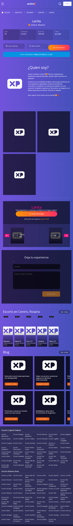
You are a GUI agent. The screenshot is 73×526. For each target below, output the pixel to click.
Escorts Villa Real (18, 457)
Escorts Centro (17, 468)
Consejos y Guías (11, 376)
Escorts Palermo (65, 440)
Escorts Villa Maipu (17, 495)
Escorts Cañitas (30, 431)
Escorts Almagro (18, 427)
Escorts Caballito (18, 431)
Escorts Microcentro (17, 441)
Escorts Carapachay (52, 477)
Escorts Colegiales (63, 432)
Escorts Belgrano (65, 427)
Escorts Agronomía (5, 427)
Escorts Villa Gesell (64, 473)
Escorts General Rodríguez (18, 499)
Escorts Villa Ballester (5, 495)
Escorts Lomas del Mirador (53, 499)
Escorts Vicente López (53, 490)
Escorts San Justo (54, 503)
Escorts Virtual (53, 457)
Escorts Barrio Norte (53, 427)
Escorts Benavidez (28, 477)
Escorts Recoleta (65, 444)
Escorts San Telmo (52, 449)
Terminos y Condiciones (45, 521)
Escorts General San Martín (30, 482)
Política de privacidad (27, 521)
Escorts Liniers (64, 435)
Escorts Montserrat (40, 441)
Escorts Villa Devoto (40, 454)
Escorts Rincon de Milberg (65, 486)
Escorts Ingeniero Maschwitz (42, 482)
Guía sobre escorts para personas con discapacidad (19, 369)
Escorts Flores (17, 435)
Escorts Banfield (30, 507)
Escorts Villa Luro (54, 453)
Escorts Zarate (29, 494)
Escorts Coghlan (54, 431)
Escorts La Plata (7, 468)
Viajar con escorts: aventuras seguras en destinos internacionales (52, 369)
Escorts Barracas (42, 427)
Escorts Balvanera (28, 427)
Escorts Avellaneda (16, 508)
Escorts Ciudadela (7, 498)
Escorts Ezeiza (64, 507)
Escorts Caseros (54, 494)
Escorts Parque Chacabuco (18, 445)
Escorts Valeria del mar (29, 473)
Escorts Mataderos (5, 441)
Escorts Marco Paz (64, 499)
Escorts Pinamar (7, 472)
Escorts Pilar (52, 485)
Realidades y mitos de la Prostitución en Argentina (51, 404)
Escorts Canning (54, 507)
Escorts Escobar (6, 481)
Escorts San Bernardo (40, 473)
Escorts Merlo (6, 503)
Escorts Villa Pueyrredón (5, 458)
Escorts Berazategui (40, 508)
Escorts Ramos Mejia (41, 504)
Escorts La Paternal (52, 436)
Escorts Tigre (41, 490)
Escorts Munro (17, 485)
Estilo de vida (44, 411)
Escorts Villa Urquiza (40, 458)
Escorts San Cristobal (28, 449)
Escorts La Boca (42, 435)
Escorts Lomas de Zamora (18, 512)
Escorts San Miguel (28, 490)
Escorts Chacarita (42, 431)
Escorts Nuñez (53, 440)
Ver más (64, 308)
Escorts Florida (17, 481)
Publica (67, 4)
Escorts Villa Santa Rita (28, 458)
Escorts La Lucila (54, 481)
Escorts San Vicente (52, 512)
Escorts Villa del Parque (30, 454)
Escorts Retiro (6, 449)
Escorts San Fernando (5, 490)
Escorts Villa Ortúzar (64, 454)
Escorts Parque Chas (29, 445)
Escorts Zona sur (65, 503)
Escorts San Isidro (18, 490)
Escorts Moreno (18, 503)
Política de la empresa (11, 521)
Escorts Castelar (65, 494)
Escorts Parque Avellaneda (6, 445)
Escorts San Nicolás (40, 449)
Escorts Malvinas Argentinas (65, 482)
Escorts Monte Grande (29, 512)
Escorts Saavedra (18, 449)
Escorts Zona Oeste (41, 495)
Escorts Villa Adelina (64, 490)
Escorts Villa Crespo (17, 454)
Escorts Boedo (6, 431)
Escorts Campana (42, 476)
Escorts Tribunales (63, 449)
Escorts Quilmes (42, 512)
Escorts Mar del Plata (30, 469)
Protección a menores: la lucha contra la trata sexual (18, 404)
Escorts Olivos (41, 485)
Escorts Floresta (30, 435)
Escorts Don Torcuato (64, 477)
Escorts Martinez (7, 485)
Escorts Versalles (7, 453)
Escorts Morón (29, 503)
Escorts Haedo (29, 498)
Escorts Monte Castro (29, 441)
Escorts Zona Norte (17, 477)
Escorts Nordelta (30, 485)
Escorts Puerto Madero (53, 445)
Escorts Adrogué (7, 507)
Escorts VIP (44, 217)
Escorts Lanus (6, 512)
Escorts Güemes (54, 468)
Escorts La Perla (65, 468)
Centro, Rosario (38, 25)
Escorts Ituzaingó (42, 498)
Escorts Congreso (7, 435)
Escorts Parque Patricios (41, 445)
